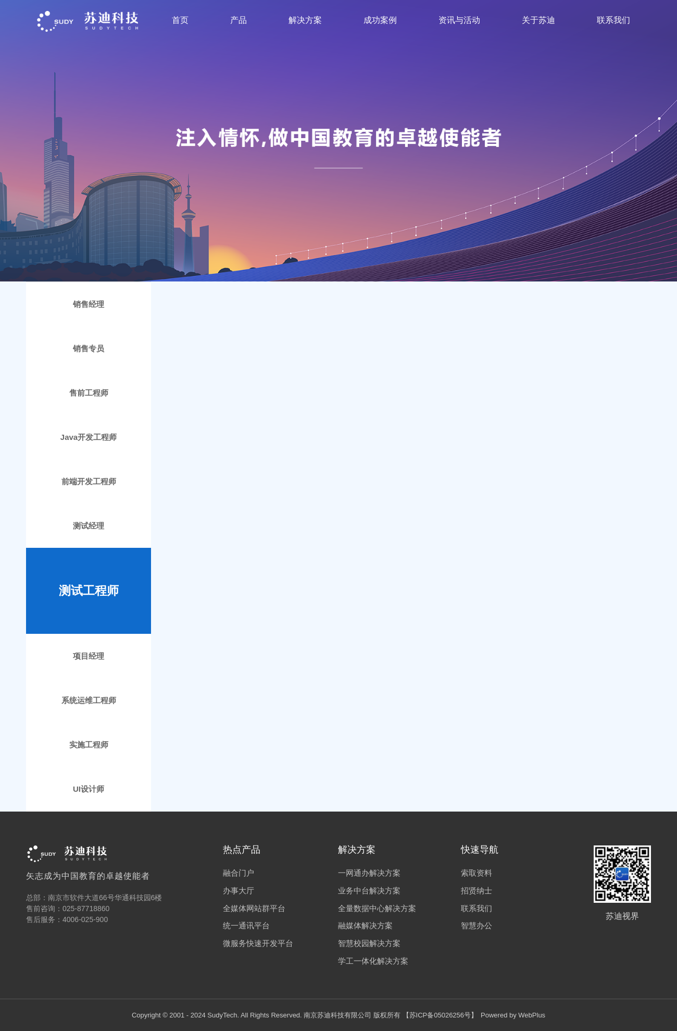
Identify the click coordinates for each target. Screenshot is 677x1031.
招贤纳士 (476, 890)
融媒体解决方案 (365, 925)
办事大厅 (238, 890)
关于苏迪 (538, 20)
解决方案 (305, 20)
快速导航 (479, 849)
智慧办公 (476, 925)
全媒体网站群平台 (254, 908)
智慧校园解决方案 (369, 943)
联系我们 (613, 20)
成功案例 (380, 20)
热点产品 (241, 849)
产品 (238, 20)
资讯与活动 (459, 20)
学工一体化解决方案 (373, 960)
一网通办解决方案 (369, 872)
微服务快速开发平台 (258, 943)
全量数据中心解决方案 (377, 908)
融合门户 (238, 872)
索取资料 (476, 872)
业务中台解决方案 (369, 890)
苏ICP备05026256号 (440, 1015)
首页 (180, 20)
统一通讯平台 (246, 925)
